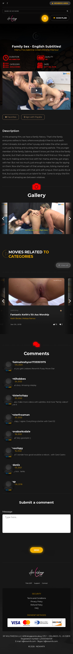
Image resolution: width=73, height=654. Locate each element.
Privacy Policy (37, 601)
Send (36, 550)
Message (7, 511)
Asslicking (14, 310)
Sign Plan (60, 18)
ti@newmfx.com (29, 641)
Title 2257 (28, 583)
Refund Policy (36, 605)
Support (37, 583)
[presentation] (3, 218)
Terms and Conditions (36, 598)
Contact (45, 583)
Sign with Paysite (33, 117)
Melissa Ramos (28, 318)
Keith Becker (16, 318)
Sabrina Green (34, 50)
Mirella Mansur (50, 50)
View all (63, 265)
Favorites (10, 117)
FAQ (36, 608)
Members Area (60, 3)
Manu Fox (19, 50)
